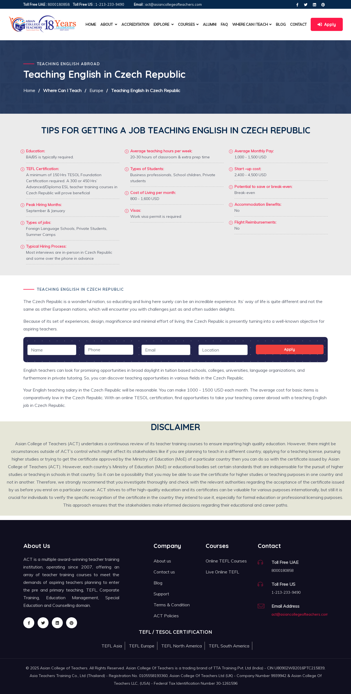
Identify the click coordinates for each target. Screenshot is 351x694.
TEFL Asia (111, 646)
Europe (96, 90)
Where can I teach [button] (251, 24)
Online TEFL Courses (226, 561)
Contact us (164, 572)
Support (161, 593)
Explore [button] (164, 24)
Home (91, 24)
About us (162, 561)
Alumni (209, 24)
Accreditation (135, 24)
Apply (327, 24)
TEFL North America (181, 646)
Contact (298, 24)
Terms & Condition (172, 604)
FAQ (224, 24)
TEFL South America (229, 646)
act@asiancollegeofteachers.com (299, 614)
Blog (281, 24)
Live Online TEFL (222, 572)
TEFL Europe (141, 646)
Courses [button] (188, 24)
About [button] (108, 24)
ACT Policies (166, 615)
